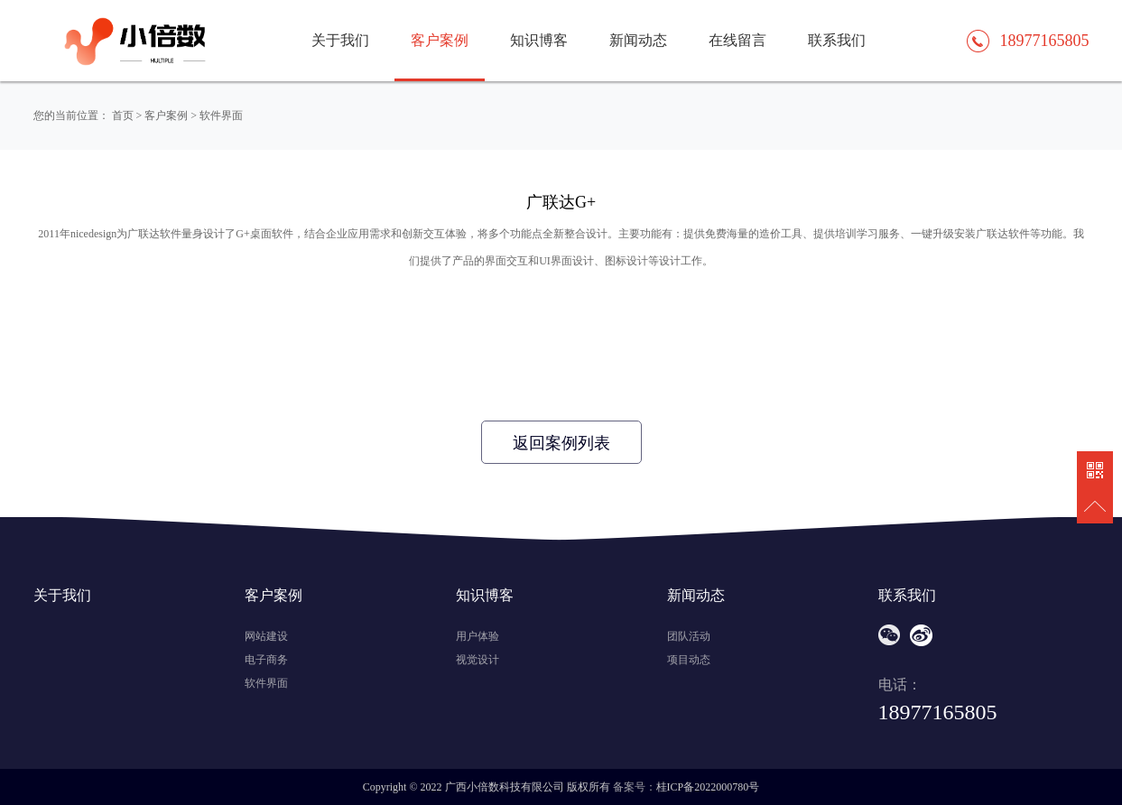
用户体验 (477, 636)
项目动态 (688, 659)
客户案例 (439, 40)
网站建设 (266, 636)
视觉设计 (477, 659)
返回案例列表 (561, 443)
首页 (123, 115)
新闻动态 (638, 40)
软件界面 (221, 115)
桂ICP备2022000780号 (708, 787)
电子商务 (266, 659)
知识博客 (539, 40)
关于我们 (340, 40)
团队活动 (688, 636)
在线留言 (737, 40)
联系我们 (837, 40)
